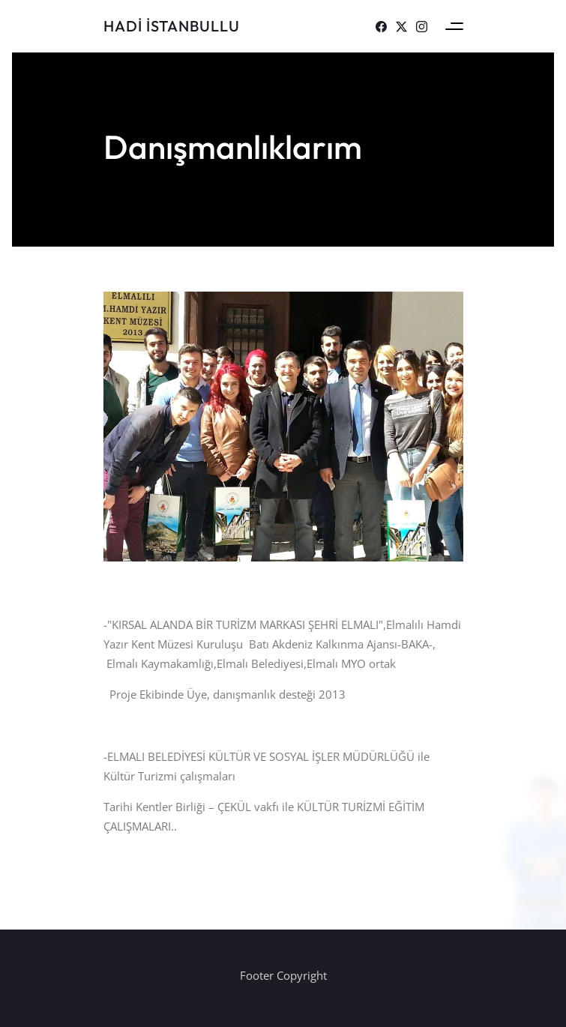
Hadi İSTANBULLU (171, 25)
